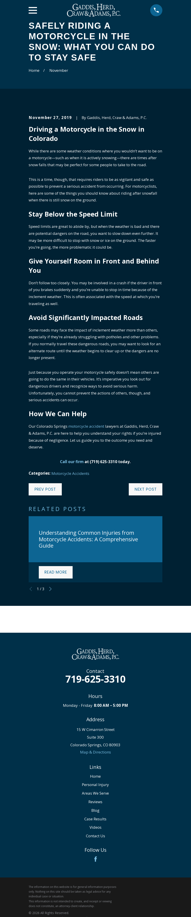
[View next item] (50, 589)
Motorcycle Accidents (70, 473)
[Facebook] (95, 859)
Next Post (146, 489)
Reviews (95, 801)
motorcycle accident (86, 426)
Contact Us (95, 835)
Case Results (95, 818)
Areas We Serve (95, 793)
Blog (95, 810)
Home (95, 776)
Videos (95, 827)
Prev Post (45, 489)
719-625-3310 (95, 678)
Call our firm (72, 461)
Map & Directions (95, 752)
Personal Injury (95, 784)
